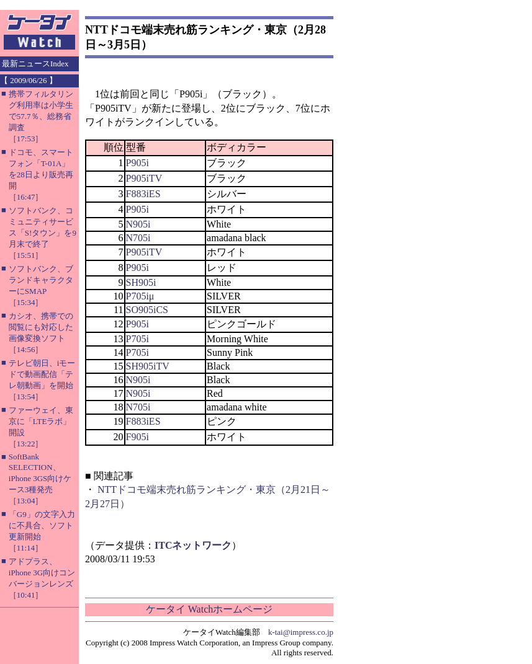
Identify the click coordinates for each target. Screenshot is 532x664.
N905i (138, 224)
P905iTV (144, 178)
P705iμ (140, 296)
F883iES (143, 193)
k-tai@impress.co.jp (300, 632)
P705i (137, 339)
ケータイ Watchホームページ (209, 609)
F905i (137, 437)
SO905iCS (147, 309)
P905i (137, 162)
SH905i (141, 282)
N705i (138, 237)
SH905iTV (147, 366)
